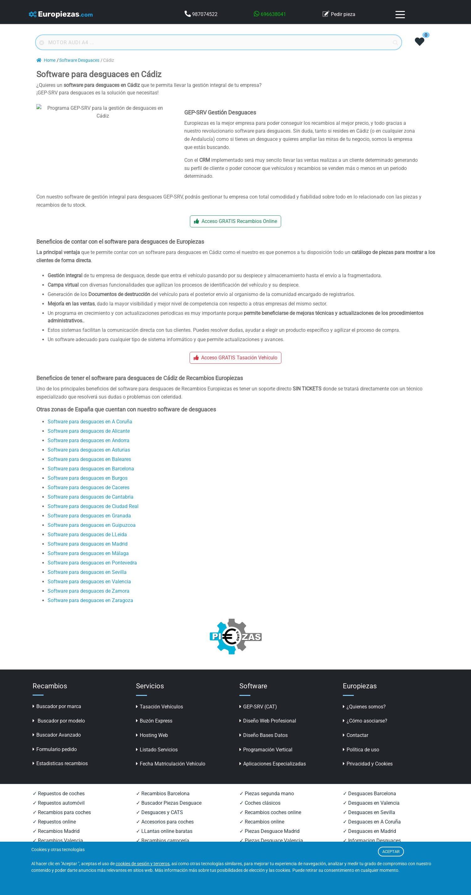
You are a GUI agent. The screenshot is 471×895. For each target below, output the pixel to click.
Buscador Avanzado (57, 743)
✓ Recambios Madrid (56, 840)
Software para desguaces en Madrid (88, 552)
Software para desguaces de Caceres (88, 496)
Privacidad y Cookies (368, 772)
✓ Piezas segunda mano (266, 802)
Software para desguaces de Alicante (89, 439)
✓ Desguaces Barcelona (369, 802)
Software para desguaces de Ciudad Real (93, 514)
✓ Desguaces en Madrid (369, 840)
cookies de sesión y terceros (143, 863)
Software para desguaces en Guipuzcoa (92, 533)
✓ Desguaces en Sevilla (369, 821)
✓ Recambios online (261, 830)
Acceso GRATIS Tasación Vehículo (235, 366)
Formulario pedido (55, 758)
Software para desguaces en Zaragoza (90, 609)
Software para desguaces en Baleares (89, 467)
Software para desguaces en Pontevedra (92, 571)
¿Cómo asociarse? (365, 729)
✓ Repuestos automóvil (59, 811)
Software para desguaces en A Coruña (90, 430)
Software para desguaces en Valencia (89, 590)
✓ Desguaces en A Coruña (372, 830)
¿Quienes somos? (364, 715)
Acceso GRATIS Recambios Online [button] (235, 230)
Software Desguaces (79, 60)
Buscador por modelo (59, 729)
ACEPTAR (391, 851)
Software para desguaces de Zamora (88, 599)
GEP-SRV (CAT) (258, 715)
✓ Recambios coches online (270, 821)
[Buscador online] (218, 42)
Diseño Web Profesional (267, 729)
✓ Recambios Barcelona (163, 802)
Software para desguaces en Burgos (88, 486)
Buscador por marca (57, 715)
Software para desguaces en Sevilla (87, 580)
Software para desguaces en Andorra (88, 449)
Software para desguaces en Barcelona (91, 477)
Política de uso (361, 758)
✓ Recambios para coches (62, 821)
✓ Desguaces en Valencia (371, 811)
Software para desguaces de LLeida (87, 543)
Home (45, 60)
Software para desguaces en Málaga (88, 561)
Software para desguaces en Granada (89, 524)
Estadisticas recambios (60, 772)
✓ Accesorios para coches (165, 830)
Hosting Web (152, 744)
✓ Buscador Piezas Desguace (168, 811)
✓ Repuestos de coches (59, 802)
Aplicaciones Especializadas (272, 772)
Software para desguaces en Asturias (89, 458)
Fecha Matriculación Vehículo (170, 772)
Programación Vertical (265, 758)
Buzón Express (154, 729)
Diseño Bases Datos (263, 744)
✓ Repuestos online (54, 830)
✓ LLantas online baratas (164, 840)
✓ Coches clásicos (259, 811)
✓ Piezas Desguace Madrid (269, 840)
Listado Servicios (157, 758)
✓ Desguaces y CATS (159, 821)
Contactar (355, 744)
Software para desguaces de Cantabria (90, 505)
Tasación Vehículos (159, 715)
